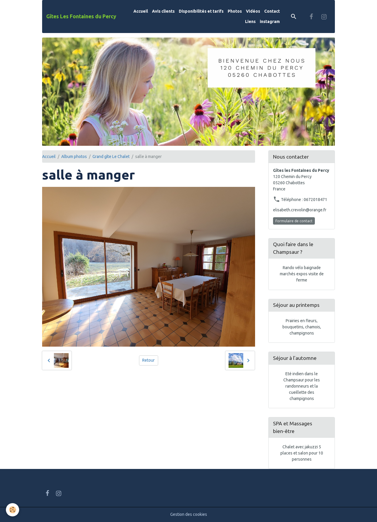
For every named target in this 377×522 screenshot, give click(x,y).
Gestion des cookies (188, 514)
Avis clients (163, 11)
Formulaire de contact (293, 221)
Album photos (74, 156)
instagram (270, 21)
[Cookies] (12, 509)
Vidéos (253, 11)
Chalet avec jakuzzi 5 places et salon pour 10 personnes (301, 453)
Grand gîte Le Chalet (111, 156)
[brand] (81, 16)
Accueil (140, 11)
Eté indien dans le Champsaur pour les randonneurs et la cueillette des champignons (301, 386)
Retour (148, 360)
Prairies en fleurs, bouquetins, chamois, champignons (301, 326)
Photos (235, 11)
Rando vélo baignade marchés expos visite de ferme (302, 273)
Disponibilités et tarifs (201, 11)
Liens (250, 21)
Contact (272, 11)
